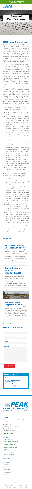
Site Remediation (10, 378)
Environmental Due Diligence (10, 441)
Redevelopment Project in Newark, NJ (15, 303)
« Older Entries (7, 323)
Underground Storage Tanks (10, 447)
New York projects (8, 433)
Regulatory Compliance (12, 384)
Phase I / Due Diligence (12, 386)
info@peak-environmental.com (11, 426)
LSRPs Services (7, 446)
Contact (6, 417)
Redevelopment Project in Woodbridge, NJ (13, 270)
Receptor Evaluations (8, 454)
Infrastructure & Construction (10, 451)
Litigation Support (7, 449)
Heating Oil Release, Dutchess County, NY (15, 246)
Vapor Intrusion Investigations (10, 452)
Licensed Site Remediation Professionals (13, 380)
